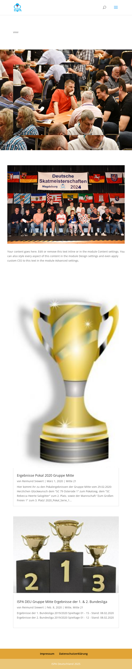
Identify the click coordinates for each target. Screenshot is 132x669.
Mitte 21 (71, 481)
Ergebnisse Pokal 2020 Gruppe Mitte (45, 475)
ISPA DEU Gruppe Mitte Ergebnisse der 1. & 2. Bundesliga (62, 601)
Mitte (68, 607)
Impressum (47, 653)
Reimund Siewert (33, 481)
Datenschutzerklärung (73, 653)
